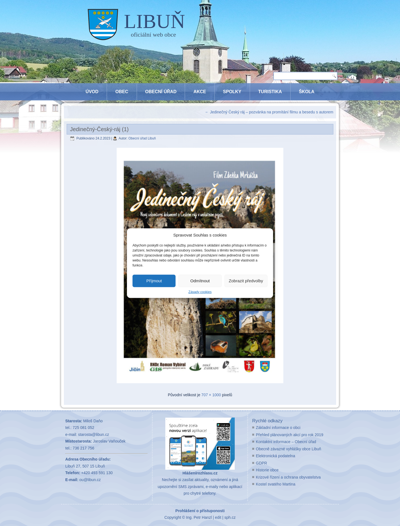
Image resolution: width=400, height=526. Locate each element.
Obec (121, 91)
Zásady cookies (199, 292)
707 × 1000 (211, 395)
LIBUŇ (154, 21)
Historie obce (267, 470)
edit (218, 517)
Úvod (92, 91)
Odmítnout (200, 280)
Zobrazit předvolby (246, 280)
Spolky (232, 91)
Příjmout (154, 280)
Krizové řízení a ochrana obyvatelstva (288, 477)
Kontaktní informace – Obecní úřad (286, 441)
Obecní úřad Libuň (142, 138)
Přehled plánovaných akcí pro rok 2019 (289, 435)
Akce (199, 91)
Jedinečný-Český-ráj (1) (99, 129)
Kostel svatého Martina (275, 484)
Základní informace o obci (278, 427)
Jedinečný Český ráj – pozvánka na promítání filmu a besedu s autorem (269, 112)
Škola (306, 91)
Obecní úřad (161, 91)
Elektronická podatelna (275, 456)
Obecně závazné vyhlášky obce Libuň (288, 449)
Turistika (270, 91)
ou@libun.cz (90, 479)
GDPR (261, 463)
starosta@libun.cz (93, 434)
